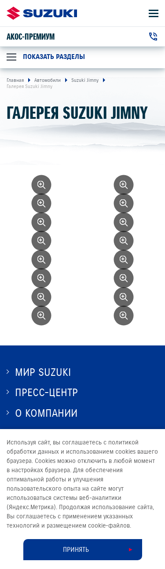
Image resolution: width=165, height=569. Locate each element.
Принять (76, 550)
